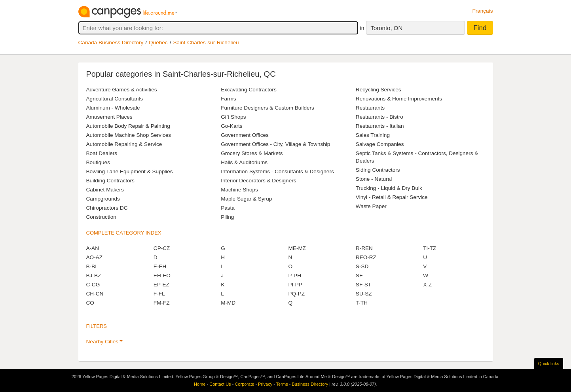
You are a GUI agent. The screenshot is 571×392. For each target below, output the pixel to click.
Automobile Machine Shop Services (128, 135)
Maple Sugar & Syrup (246, 199)
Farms (228, 99)
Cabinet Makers (105, 190)
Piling (227, 217)
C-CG (93, 285)
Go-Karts (231, 126)
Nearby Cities (102, 342)
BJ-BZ (93, 275)
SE (359, 275)
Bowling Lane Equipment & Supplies (129, 171)
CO (90, 303)
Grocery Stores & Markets (252, 153)
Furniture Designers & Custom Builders (267, 108)
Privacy (265, 384)
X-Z (427, 285)
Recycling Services (378, 90)
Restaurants (370, 108)
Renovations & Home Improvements (399, 99)
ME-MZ (297, 248)
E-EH (160, 266)
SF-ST (363, 285)
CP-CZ (162, 248)
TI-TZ (429, 248)
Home (199, 384)
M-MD (228, 303)
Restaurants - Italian (380, 126)
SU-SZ (364, 294)
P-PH (294, 275)
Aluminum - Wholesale (113, 108)
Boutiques (98, 162)
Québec (158, 42)
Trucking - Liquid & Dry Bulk (389, 188)
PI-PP (295, 285)
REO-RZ (366, 257)
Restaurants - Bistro (379, 117)
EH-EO (162, 275)
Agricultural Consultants (114, 99)
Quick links (548, 363)
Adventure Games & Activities (121, 90)
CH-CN (95, 294)
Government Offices (245, 135)
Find (479, 28)
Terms (282, 384)
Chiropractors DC (107, 208)
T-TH (362, 303)
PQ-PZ (296, 294)
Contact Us (220, 384)
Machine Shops (239, 190)
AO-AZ (94, 257)
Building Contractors (110, 181)
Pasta (228, 208)
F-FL (159, 294)
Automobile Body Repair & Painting (128, 126)
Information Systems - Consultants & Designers (277, 171)
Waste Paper (371, 206)
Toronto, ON (386, 28)
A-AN (92, 248)
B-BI (91, 266)
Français (482, 11)
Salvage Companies (380, 144)
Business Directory (310, 384)
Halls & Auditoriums (244, 162)
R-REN (364, 248)
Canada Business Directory (111, 42)
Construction (101, 217)
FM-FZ (162, 303)
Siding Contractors (378, 170)
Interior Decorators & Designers (258, 181)
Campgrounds (103, 199)
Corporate (244, 384)
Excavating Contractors (249, 90)
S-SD (362, 266)
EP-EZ (161, 285)
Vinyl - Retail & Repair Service (392, 197)
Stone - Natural (374, 179)
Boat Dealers (102, 153)
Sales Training (373, 135)
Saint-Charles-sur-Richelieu (206, 42)
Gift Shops (233, 117)
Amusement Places (109, 117)
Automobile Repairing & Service (124, 144)
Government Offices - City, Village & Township (275, 144)
